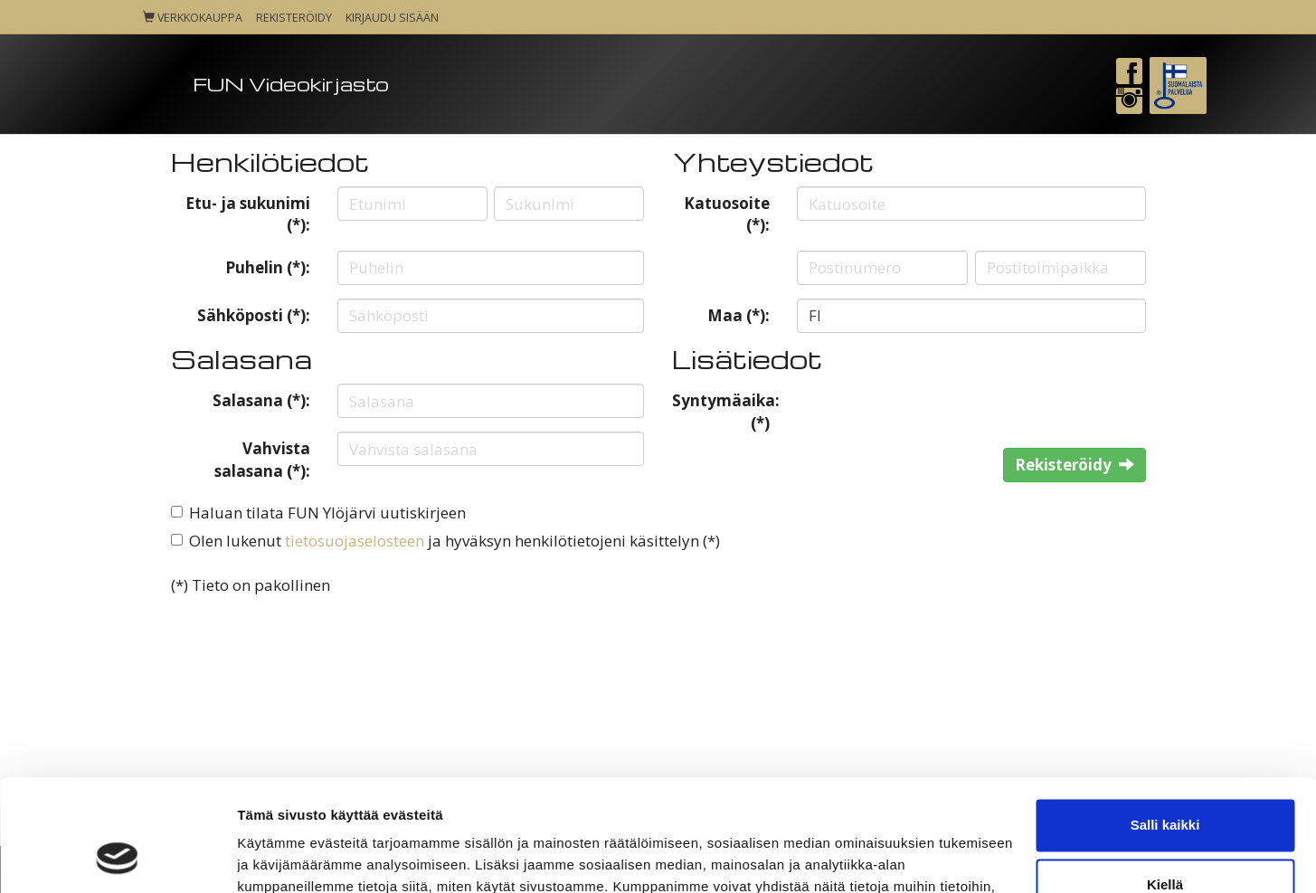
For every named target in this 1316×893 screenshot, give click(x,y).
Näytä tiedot (276, 857)
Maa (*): (738, 315)
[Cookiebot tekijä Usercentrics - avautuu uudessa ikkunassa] (117, 857)
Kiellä (1165, 783)
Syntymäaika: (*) (726, 411)
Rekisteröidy (294, 17)
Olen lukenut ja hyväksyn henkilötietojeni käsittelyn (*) (454, 540)
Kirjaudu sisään (392, 17)
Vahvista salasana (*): (262, 459)
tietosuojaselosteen (354, 540)
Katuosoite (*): (727, 214)
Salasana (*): (261, 400)
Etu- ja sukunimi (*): (247, 214)
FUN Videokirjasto (291, 83)
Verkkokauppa (192, 17)
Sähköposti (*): (253, 315)
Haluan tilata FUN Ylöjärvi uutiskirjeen (327, 512)
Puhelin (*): (267, 267)
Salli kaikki (1165, 724)
